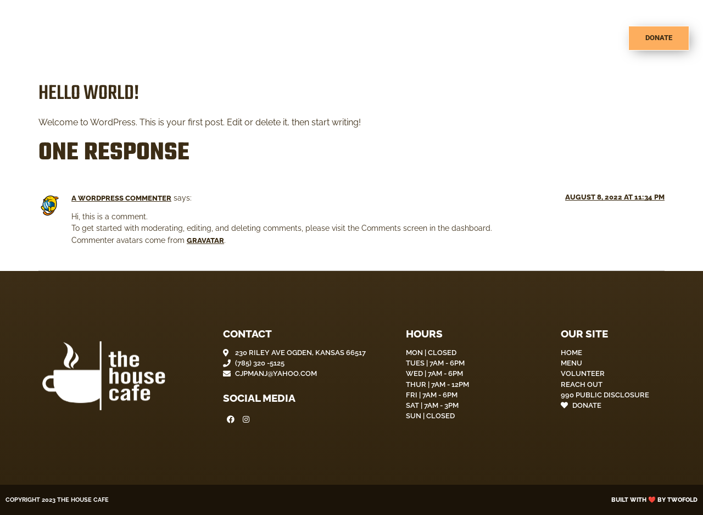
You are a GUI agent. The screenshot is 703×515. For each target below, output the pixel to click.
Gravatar (205, 240)
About (431, 38)
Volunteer (531, 38)
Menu (476, 38)
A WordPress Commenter (121, 198)
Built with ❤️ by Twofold (654, 499)
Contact (592, 38)
